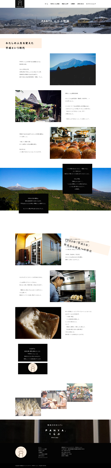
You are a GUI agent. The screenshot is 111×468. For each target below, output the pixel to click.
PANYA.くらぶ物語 (42, 449)
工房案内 (40, 452)
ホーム (39, 447)
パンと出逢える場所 (42, 454)
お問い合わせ (41, 455)
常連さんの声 (41, 450)
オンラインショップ (42, 457)
